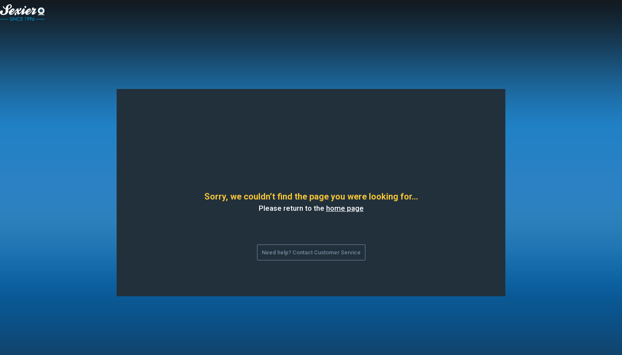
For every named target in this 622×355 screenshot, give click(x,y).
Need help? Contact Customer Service (311, 252)
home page (345, 208)
